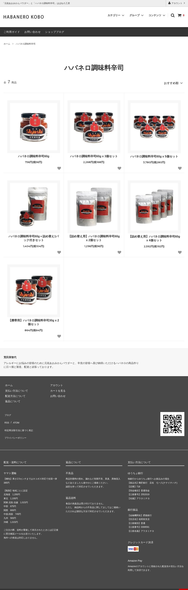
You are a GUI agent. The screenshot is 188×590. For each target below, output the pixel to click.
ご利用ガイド (12, 31)
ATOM (14, 418)
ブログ (7, 412)
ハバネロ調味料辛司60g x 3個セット (94, 154)
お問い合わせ (32, 31)
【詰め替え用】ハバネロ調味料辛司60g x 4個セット (154, 237)
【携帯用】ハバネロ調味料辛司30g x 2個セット (33, 321)
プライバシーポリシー (16, 428)
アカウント (177, 3)
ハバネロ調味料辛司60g (33, 154)
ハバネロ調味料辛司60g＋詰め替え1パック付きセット (34, 236)
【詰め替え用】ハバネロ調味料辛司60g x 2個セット (94, 236)
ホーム (7, 44)
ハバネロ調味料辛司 (25, 44)
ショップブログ (54, 31)
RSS (6, 418)
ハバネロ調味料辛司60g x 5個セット (154, 155)
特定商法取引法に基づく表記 (20, 423)
